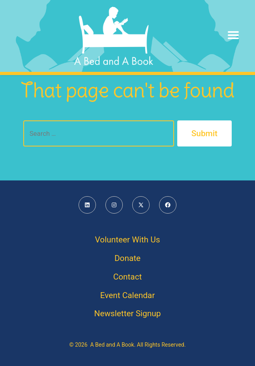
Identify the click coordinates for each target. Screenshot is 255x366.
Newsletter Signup (127, 313)
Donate (127, 258)
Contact (127, 277)
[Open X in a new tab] (141, 205)
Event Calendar (127, 295)
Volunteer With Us (127, 239)
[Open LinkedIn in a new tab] (87, 205)
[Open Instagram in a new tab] (114, 205)
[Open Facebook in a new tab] (167, 205)
